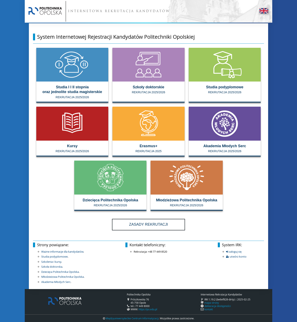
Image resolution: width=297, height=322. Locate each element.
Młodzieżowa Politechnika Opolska (62, 277)
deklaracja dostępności (217, 306)
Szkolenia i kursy (51, 262)
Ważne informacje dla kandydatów (62, 251)
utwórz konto (236, 256)
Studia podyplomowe (54, 256)
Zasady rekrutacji (148, 224)
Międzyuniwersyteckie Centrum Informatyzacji (132, 318)
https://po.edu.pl (148, 309)
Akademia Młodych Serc (56, 282)
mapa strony (211, 302)
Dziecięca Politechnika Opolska (60, 272)
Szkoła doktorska (51, 266)
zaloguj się (234, 251)
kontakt (208, 309)
